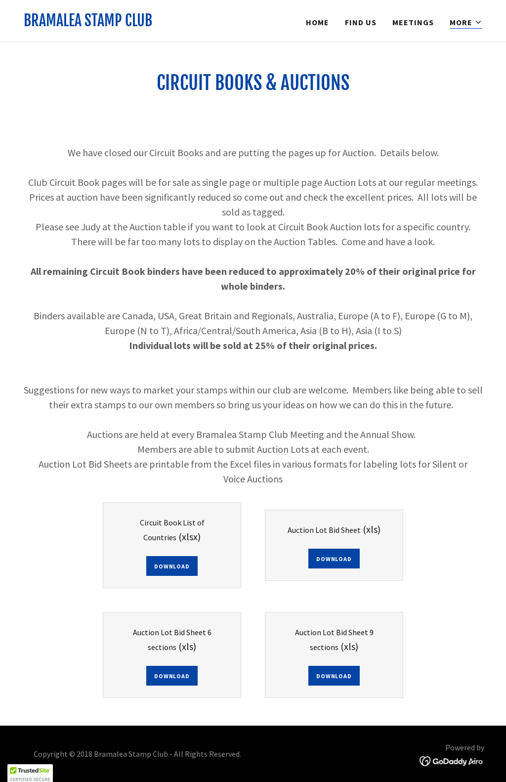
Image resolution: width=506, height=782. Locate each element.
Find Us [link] (361, 22)
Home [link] (317, 22)
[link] (88, 23)
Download (171, 566)
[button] (466, 22)
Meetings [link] (413, 22)
